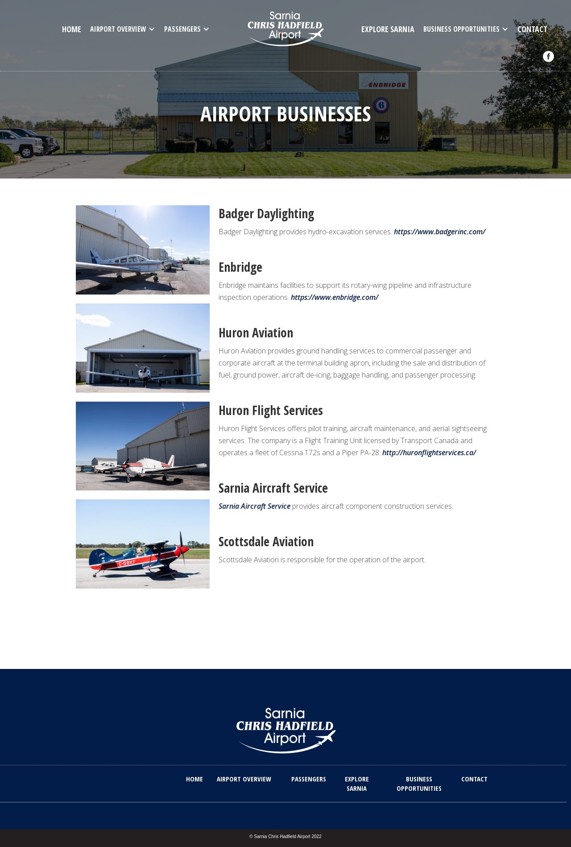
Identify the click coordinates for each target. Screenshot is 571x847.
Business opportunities (419, 783)
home (71, 29)
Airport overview (244, 778)
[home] (285, 28)
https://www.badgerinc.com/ (439, 232)
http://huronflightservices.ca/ (429, 452)
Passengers (308, 778)
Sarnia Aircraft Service (254, 506)
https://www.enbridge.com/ (334, 297)
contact (532, 29)
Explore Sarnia (387, 29)
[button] (123, 29)
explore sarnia (357, 783)
